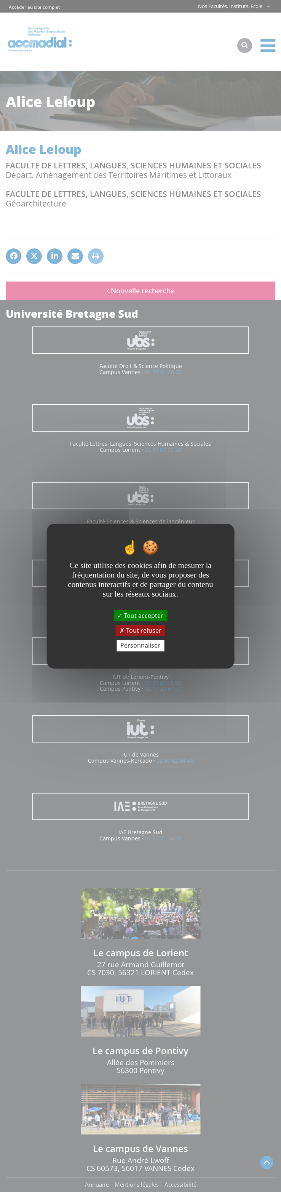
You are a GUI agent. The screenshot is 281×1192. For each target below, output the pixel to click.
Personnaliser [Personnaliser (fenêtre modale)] (140, 645)
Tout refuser (140, 630)
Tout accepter (140, 615)
